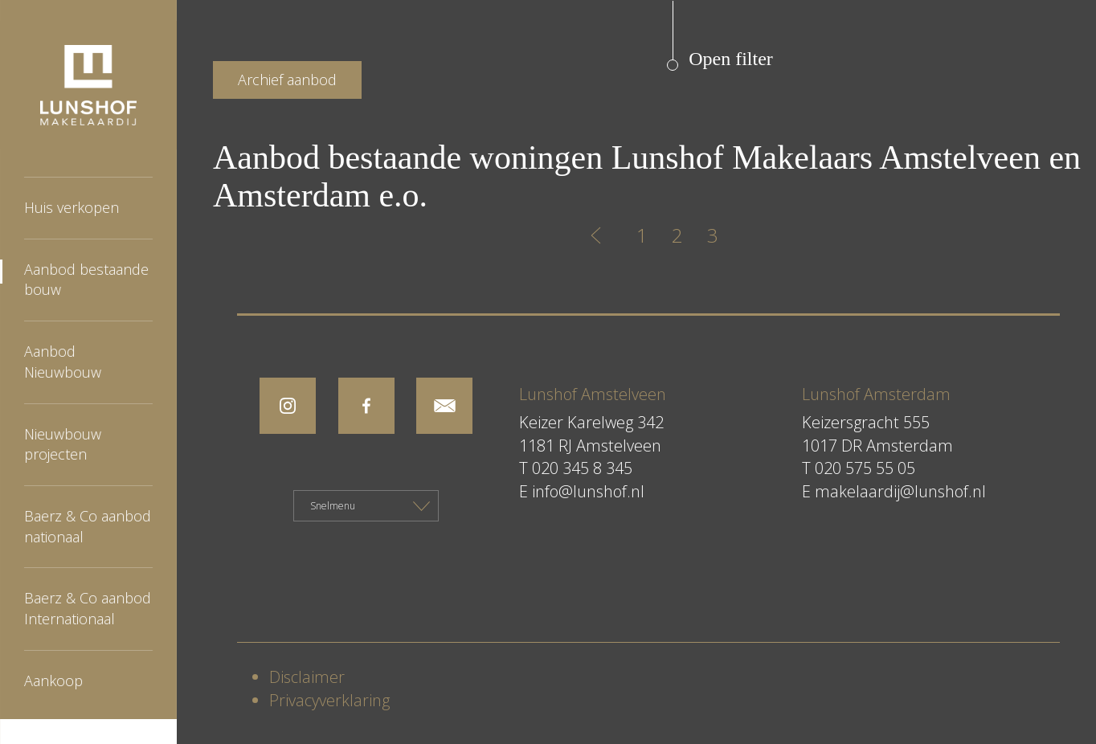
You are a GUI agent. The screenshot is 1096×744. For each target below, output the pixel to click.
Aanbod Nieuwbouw (62, 361)
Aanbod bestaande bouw (86, 280)
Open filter (731, 58)
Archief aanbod (287, 79)
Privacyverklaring (329, 700)
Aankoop (53, 680)
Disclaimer (307, 677)
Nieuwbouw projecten (62, 444)
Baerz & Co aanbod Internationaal (87, 608)
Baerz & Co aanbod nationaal (87, 526)
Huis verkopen (71, 207)
